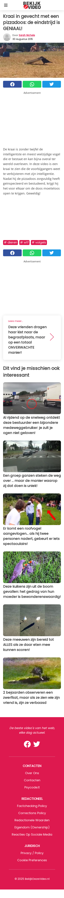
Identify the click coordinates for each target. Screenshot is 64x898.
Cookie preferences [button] (32, 860)
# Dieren (10, 242)
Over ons (32, 773)
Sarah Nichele (27, 35)
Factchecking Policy (32, 806)
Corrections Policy (32, 813)
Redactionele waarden (32, 820)
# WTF (24, 242)
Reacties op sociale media (32, 834)
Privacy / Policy (32, 853)
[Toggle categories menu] (6, 5)
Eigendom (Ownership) (32, 827)
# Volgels (39, 242)
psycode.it (32, 787)
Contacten (32, 780)
